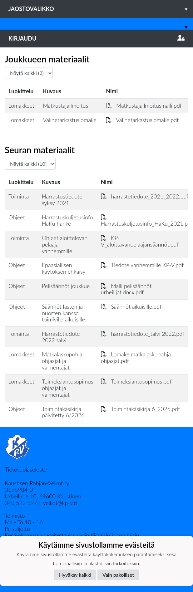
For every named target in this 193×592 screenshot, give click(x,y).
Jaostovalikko (100, 9)
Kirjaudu (96, 38)
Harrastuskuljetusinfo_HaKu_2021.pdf (147, 220)
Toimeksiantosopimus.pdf (136, 381)
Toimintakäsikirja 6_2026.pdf (140, 408)
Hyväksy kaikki (75, 575)
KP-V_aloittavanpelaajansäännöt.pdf (140, 241)
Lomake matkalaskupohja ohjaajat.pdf (136, 357)
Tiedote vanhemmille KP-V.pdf (142, 265)
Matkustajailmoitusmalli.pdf (144, 105)
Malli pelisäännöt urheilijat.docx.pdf (126, 289)
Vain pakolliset (118, 575)
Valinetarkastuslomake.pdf (142, 119)
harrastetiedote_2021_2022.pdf (145, 196)
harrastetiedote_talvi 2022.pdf (143, 333)
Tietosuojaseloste (26, 469)
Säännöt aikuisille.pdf (131, 306)
